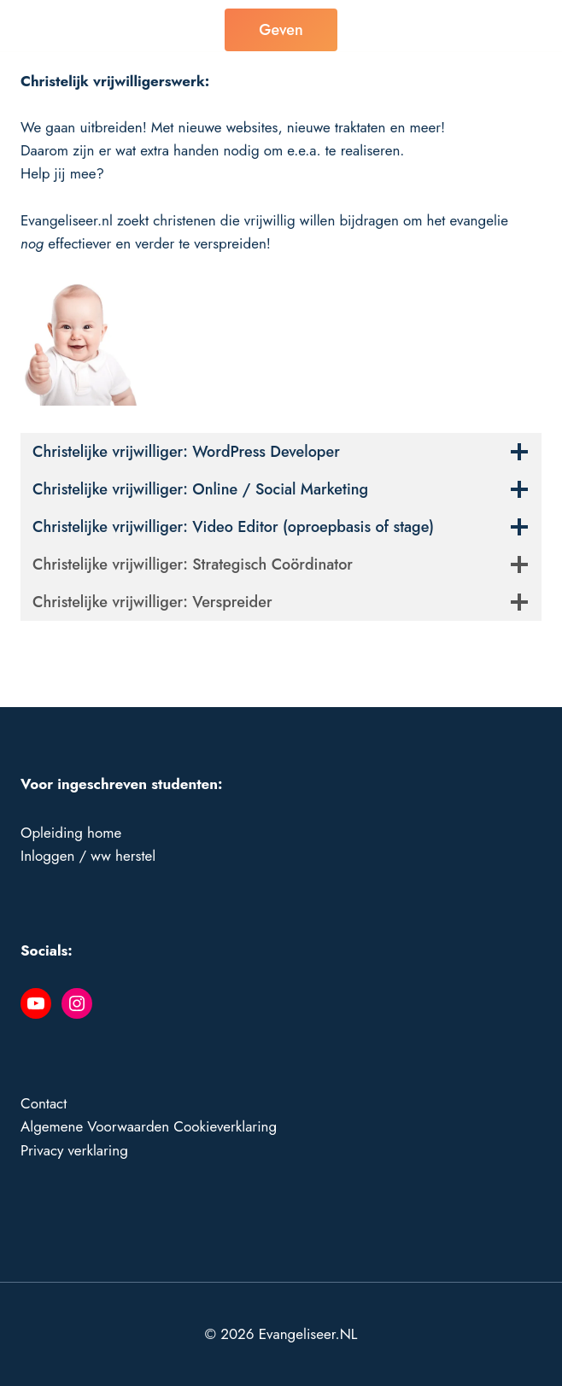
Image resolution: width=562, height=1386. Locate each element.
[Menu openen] (524, 25)
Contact (43, 1103)
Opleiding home (70, 832)
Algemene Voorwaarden (94, 1126)
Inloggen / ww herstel (87, 855)
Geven (280, 30)
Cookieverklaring (225, 1126)
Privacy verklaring (74, 1150)
